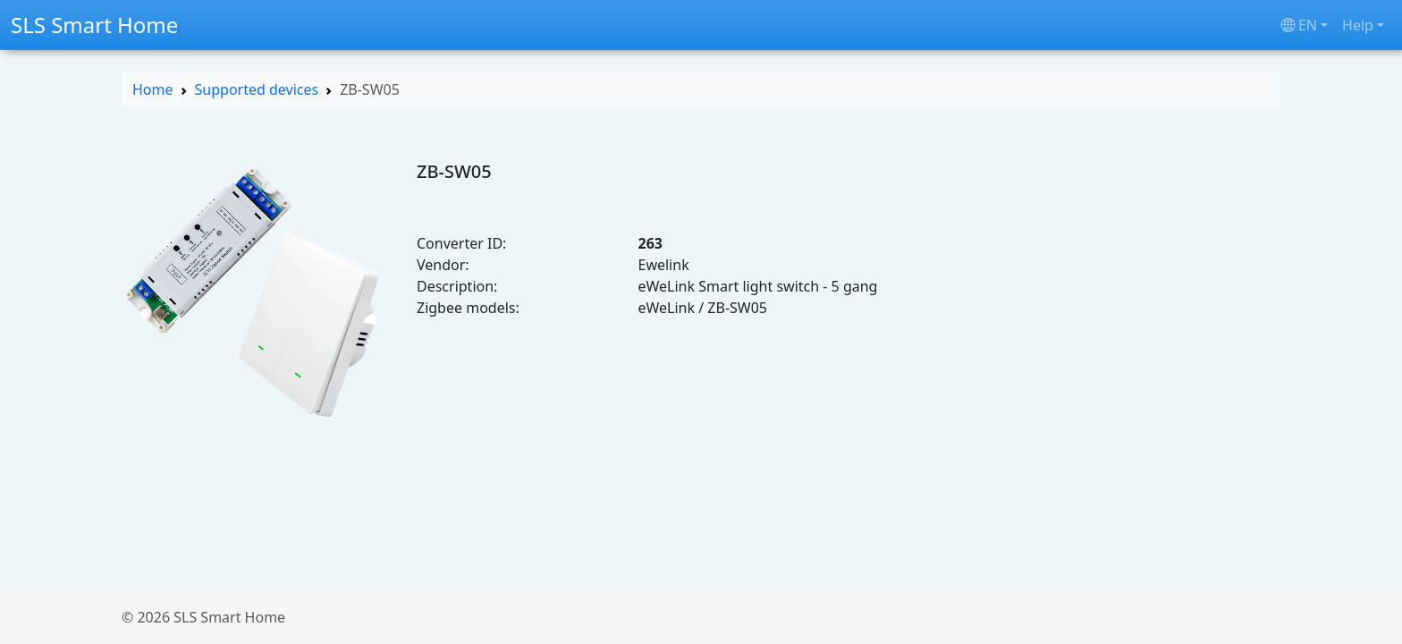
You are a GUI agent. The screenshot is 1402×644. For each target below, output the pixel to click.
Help (1357, 25)
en (1298, 25)
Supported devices (257, 89)
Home (152, 89)
